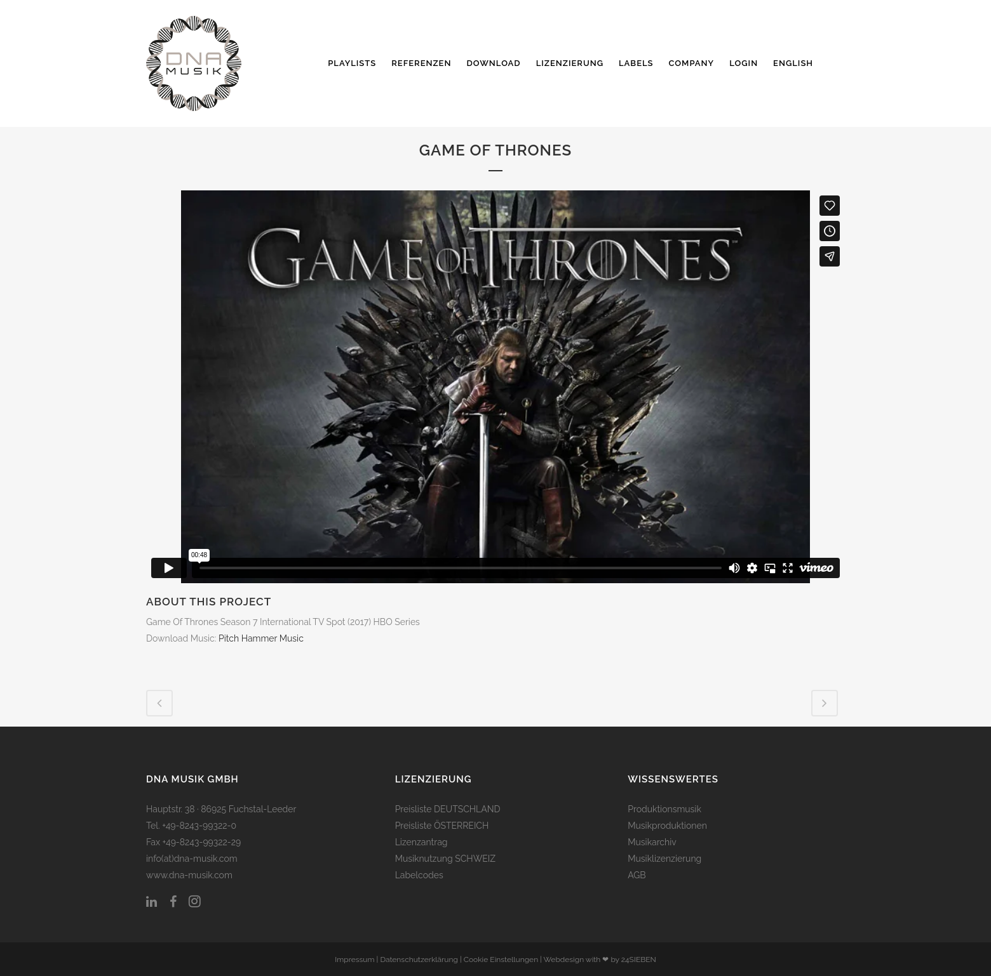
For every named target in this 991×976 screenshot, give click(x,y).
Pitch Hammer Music (261, 638)
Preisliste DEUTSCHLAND (448, 809)
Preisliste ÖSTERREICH (442, 826)
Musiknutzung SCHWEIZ (445, 859)
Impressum (354, 959)
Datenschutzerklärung (418, 959)
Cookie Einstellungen (501, 959)
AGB (636, 875)
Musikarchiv (652, 842)
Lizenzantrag (421, 842)
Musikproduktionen (667, 826)
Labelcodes (419, 875)
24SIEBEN (638, 959)
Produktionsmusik (664, 809)
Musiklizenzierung (664, 859)
